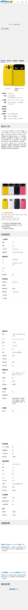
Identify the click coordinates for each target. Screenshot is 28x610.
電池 (3, 352)
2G (3, 259)
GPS (3, 470)
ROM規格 (4, 298)
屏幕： (5, 102)
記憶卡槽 (4, 487)
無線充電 (4, 362)
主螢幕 (3, 373)
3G (3, 263)
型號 (3, 245)
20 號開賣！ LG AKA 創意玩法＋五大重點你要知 (13, 573)
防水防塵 (4, 365)
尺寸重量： (4, 100)
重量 (3, 342)
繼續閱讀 (4, 550)
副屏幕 (3, 378)
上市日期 (4, 249)
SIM (3, 345)
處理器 (3, 285)
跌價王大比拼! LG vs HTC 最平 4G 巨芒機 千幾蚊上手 (13, 545)
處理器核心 (5, 288)
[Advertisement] (13, 45)
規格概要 (3, 61)
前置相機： (4, 109)
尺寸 (3, 339)
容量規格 (4, 292)
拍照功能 (4, 398)
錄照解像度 (5, 395)
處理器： (5, 111)
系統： (5, 96)
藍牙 (3, 467)
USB (3, 477)
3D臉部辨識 (5, 504)
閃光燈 (3, 392)
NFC (3, 474)
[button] (18, 2)
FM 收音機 (4, 453)
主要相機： (4, 106)
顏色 (3, 334)
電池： (5, 116)
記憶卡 (3, 483)
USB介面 (4, 480)
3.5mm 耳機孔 (5, 447)
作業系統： (4, 93)
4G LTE (4, 268)
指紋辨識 (4, 497)
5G (3, 271)
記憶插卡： (4, 114)
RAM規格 (4, 295)
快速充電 (4, 355)
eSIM (3, 349)
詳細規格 (15, 61)
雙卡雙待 (4, 274)
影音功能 (4, 456)
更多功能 (4, 490)
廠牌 (3, 242)
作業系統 (4, 282)
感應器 (3, 511)
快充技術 (4, 359)
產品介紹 (9, 61)
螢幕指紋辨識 (5, 501)
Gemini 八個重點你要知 (14, 24)
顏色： (5, 118)
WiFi (3, 464)
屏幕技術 (4, 384)
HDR (3, 381)
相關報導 (21, 61)
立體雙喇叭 (5, 450)
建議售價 (4, 252)
